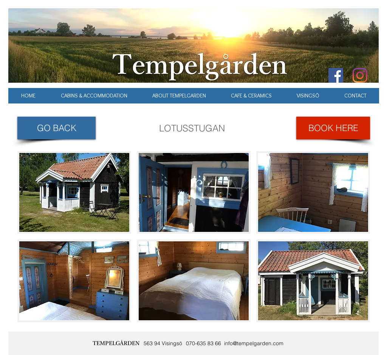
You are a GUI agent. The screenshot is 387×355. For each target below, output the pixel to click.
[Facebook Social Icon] (335, 75)
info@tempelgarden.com (253, 343)
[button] (74, 192)
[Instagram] (360, 75)
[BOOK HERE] (333, 128)
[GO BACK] (56, 128)
